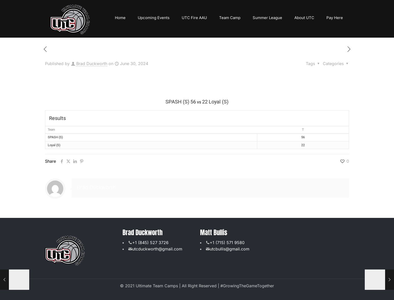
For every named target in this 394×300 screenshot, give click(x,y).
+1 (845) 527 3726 (150, 242)
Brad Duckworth (91, 63)
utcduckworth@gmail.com (157, 248)
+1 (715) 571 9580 (227, 242)
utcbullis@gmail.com (229, 248)
